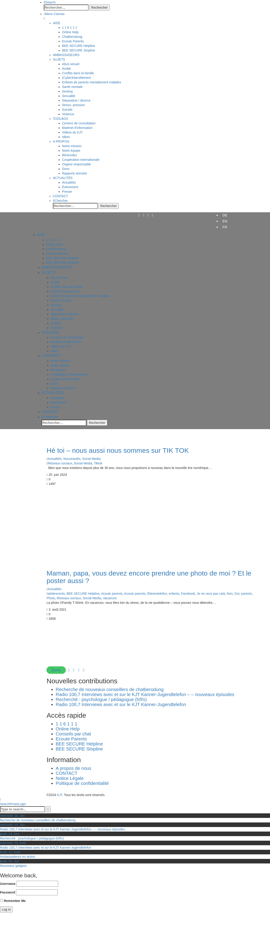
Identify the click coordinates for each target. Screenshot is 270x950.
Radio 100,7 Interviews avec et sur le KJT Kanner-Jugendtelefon (121, 704)
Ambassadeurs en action (17, 856)
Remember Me (13, 901)
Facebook (188, 593)
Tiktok (98, 463)
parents (246, 593)
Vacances (110, 598)
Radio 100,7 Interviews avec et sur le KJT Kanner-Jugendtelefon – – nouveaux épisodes (145, 694)
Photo (51, 598)
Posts (14, 804)
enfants (174, 593)
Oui (236, 593)
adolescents (56, 593)
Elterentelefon (157, 593)
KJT (59, 795)
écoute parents (112, 593)
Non (230, 593)
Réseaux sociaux (60, 463)
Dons (56, 670)
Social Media (91, 459)
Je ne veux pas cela (211, 593)
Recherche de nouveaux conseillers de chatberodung (111, 689)
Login (22, 804)
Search (5, 804)
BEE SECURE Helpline (83, 593)
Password (7, 892)
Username (8, 884)
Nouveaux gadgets (13, 866)
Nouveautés (72, 459)
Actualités (55, 459)
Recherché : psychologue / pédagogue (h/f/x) (101, 699)
